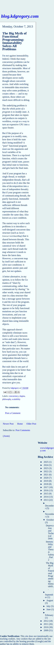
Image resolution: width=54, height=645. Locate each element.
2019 (46, 480)
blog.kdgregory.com (20, 16)
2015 (46, 493)
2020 (46, 477)
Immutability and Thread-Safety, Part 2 (50, 550)
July (48, 606)
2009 (46, 630)
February (49, 615)
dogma (22, 396)
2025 (46, 461)
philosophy (6, 399)
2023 (46, 468)
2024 (46, 465)
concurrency (13, 396)
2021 (46, 474)
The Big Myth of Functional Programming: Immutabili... (50, 575)
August (49, 600)
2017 (46, 487)
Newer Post (8, 423)
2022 (46, 471)
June (48, 609)
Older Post (31, 423)
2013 (46, 499)
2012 (46, 620)
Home (20, 423)
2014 (46, 496)
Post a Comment (12, 413)
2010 (46, 627)
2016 (46, 490)
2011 (46, 624)
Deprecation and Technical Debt (50, 531)
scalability (16, 399)
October (50, 519)
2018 (46, 484)
